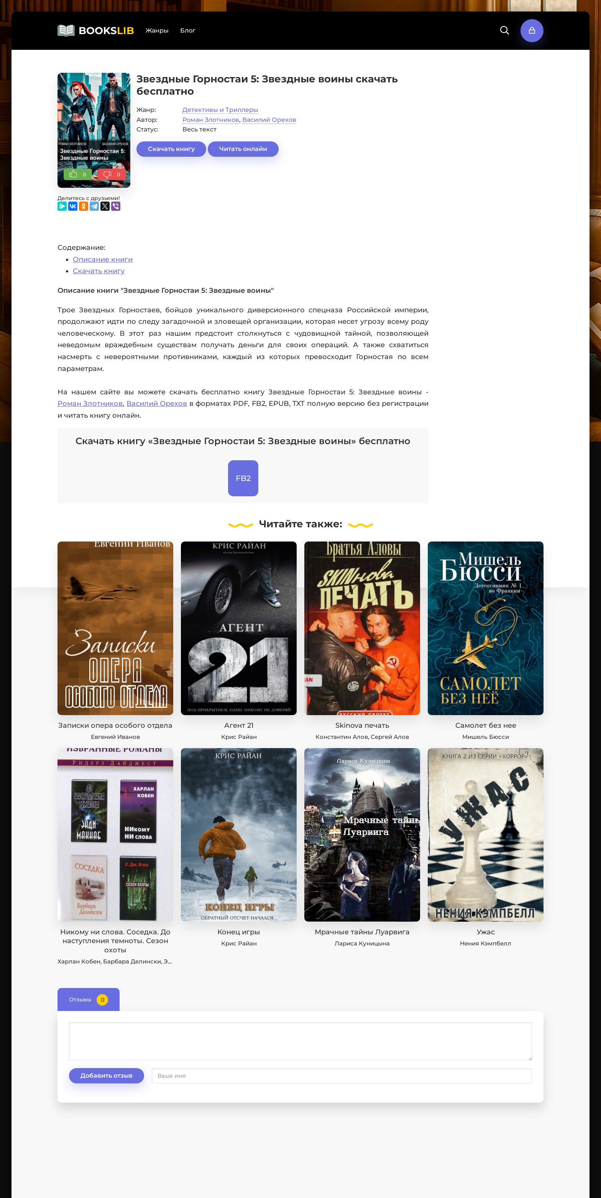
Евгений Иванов (115, 736)
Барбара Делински (132, 961)
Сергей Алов (390, 736)
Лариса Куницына (362, 943)
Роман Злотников (210, 119)
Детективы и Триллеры (220, 109)
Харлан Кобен (78, 961)
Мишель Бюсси (485, 736)
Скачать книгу (171, 149)
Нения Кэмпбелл (485, 943)
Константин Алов (341, 736)
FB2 (243, 478)
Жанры (157, 30)
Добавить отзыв (106, 1075)
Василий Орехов (269, 119)
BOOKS (106, 31)
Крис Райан (239, 736)
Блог (187, 30)
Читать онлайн (243, 149)
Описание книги (103, 259)
